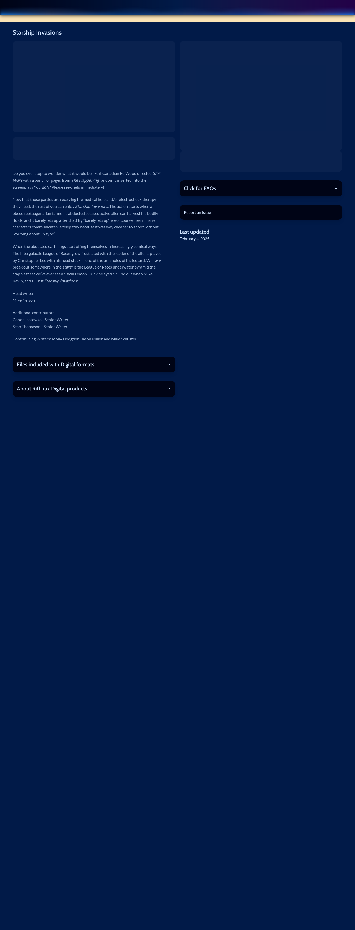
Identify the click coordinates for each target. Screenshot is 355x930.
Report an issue (197, 212)
